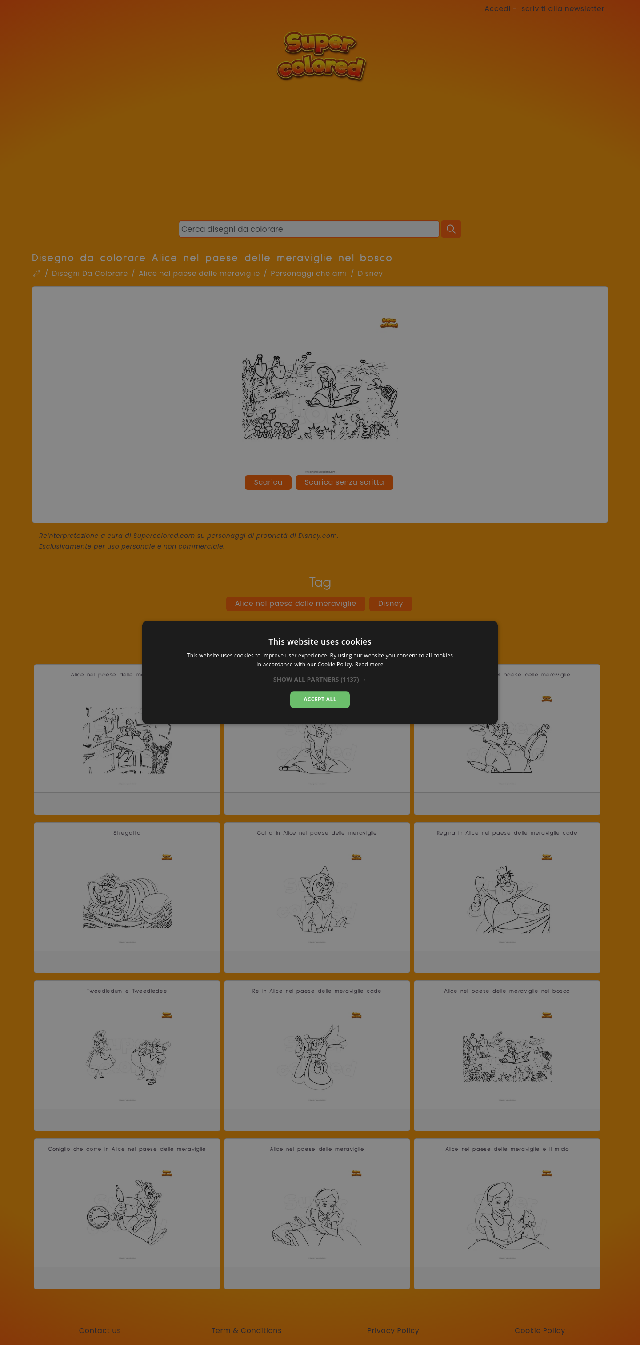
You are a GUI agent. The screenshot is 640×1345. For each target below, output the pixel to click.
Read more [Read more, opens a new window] (369, 665)
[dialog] (320, 672)
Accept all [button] (320, 699)
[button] (320, 680)
